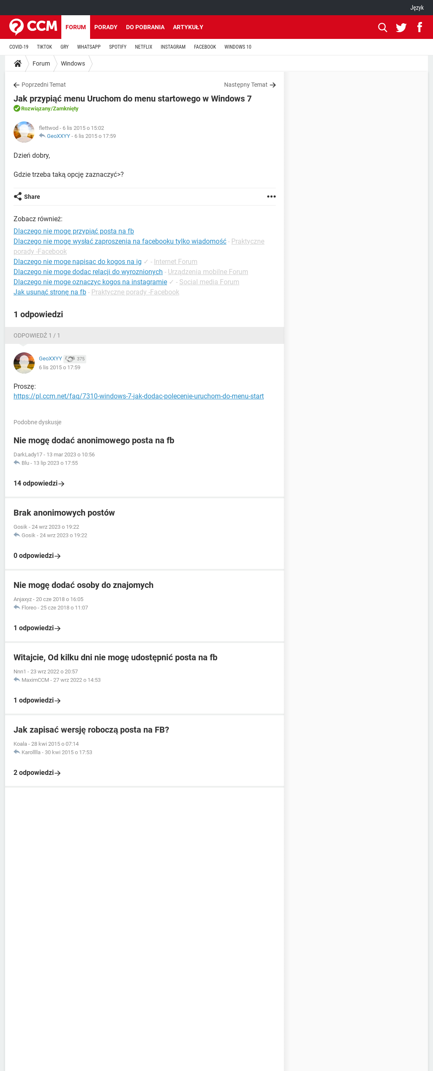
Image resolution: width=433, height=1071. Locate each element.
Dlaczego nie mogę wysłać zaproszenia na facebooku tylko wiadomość (120, 241)
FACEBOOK (205, 47)
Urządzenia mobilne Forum (208, 272)
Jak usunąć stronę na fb (50, 292)
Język (417, 7)
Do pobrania (145, 27)
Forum (76, 27)
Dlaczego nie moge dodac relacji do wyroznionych (88, 272)
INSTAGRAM (173, 47)
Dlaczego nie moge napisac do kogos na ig (78, 262)
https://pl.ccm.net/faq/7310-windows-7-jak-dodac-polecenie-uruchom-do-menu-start (139, 396)
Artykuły (188, 27)
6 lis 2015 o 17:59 (95, 136)
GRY (64, 47)
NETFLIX (143, 47)
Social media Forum (209, 282)
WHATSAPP (88, 47)
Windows (73, 63)
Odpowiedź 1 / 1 (37, 335)
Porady (106, 27)
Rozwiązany (36, 108)
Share (32, 196)
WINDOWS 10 (238, 47)
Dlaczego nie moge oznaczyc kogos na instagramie (90, 282)
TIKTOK (44, 47)
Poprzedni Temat (44, 84)
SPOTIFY (117, 47)
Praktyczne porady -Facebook (135, 292)
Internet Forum (175, 262)
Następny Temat (246, 84)
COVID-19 (18, 47)
